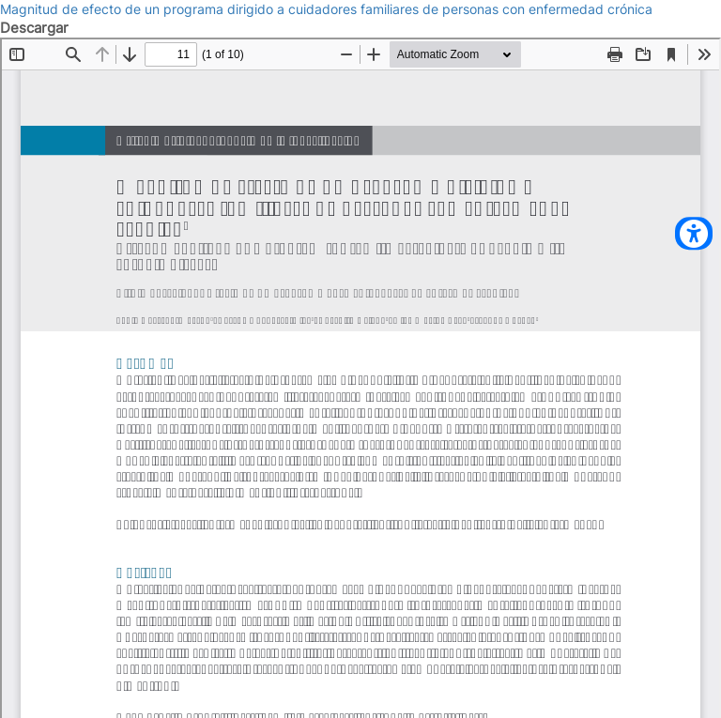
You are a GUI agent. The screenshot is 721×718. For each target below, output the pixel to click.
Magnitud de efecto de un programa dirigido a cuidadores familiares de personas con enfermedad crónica (326, 9)
